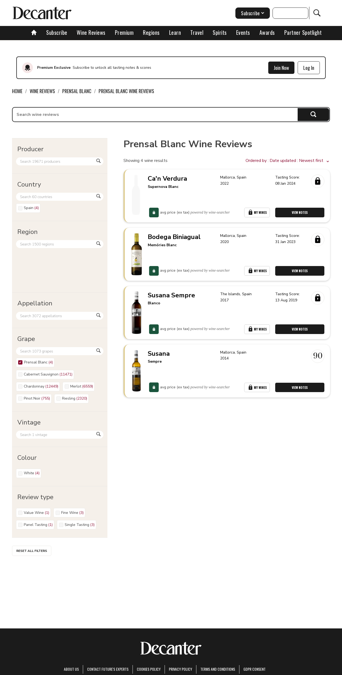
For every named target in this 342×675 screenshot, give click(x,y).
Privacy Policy (180, 669)
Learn (175, 32)
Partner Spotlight (303, 32)
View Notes (300, 213)
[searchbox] (155, 115)
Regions (151, 32)
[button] (288, 160)
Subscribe (56, 32)
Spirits (220, 32)
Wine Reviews (91, 32)
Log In (308, 67)
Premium (124, 32)
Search (313, 114)
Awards (267, 32)
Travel (196, 32)
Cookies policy (149, 669)
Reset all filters (31, 551)
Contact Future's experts (108, 669)
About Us (71, 669)
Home (17, 91)
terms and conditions (217, 669)
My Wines (257, 213)
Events (243, 32)
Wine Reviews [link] (42, 91)
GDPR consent (254, 669)
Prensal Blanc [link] (76, 91)
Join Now (281, 67)
